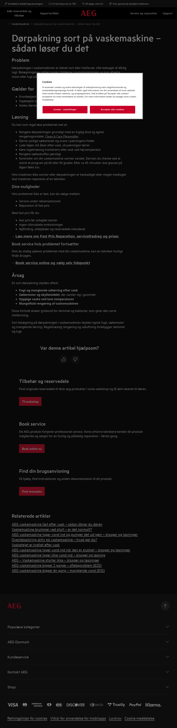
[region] (90, 96)
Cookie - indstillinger (65, 109)
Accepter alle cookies (112, 109)
